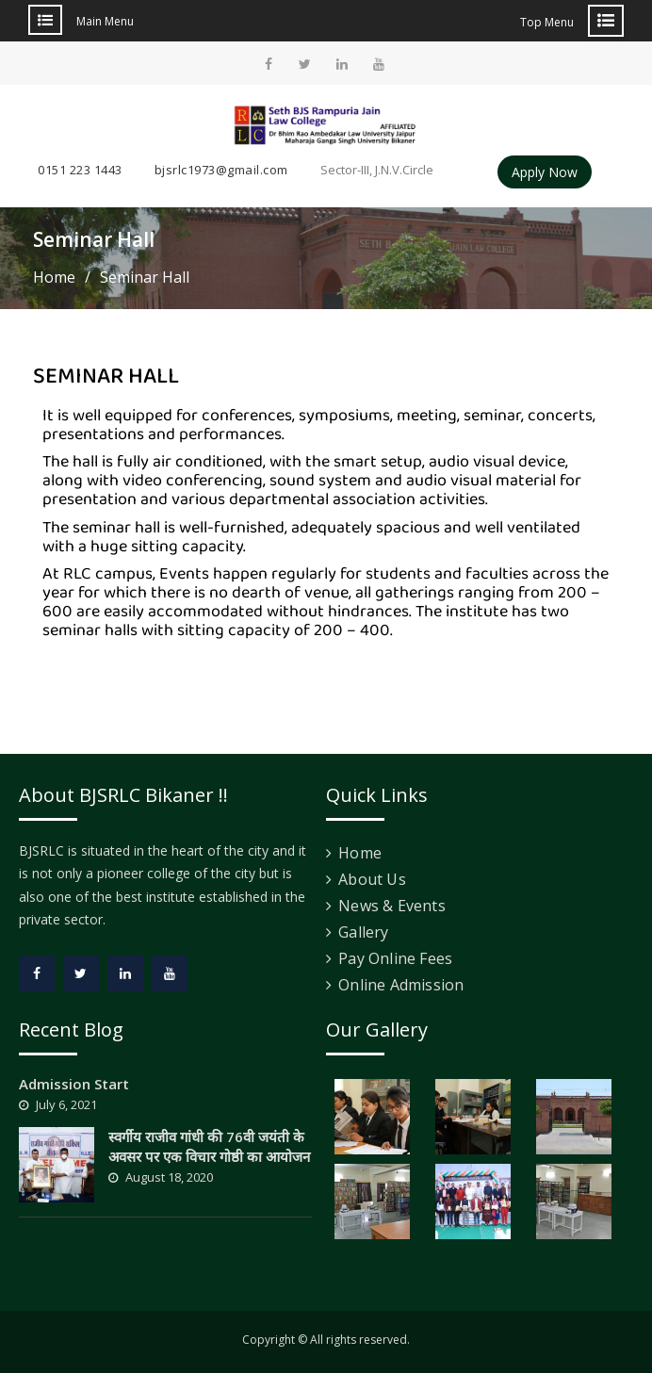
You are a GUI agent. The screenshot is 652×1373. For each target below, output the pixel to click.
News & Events (392, 905)
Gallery (363, 932)
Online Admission (401, 984)
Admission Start (74, 1083)
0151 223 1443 (80, 169)
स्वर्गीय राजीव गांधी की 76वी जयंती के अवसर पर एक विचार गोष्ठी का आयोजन (209, 1146)
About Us (372, 879)
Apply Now (545, 172)
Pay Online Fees (395, 958)
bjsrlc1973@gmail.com (221, 169)
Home (360, 852)
